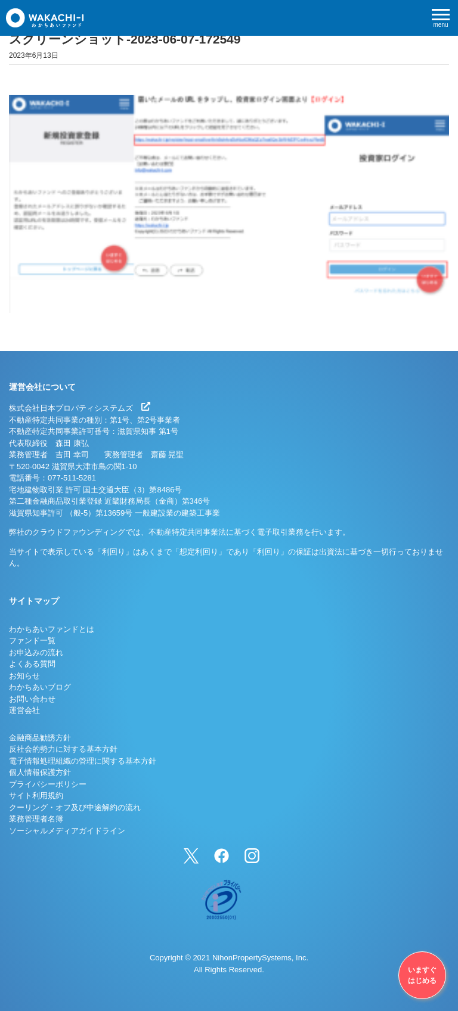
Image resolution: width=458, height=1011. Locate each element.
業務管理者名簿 (36, 818)
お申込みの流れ (36, 652)
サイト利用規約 (36, 795)
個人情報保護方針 (40, 772)
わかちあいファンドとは (51, 629)
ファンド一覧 (32, 640)
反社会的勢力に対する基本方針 (63, 749)
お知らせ (24, 675)
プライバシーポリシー (47, 784)
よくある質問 (32, 663)
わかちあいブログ (40, 687)
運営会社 (24, 710)
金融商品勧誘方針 (40, 737)
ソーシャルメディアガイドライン (67, 830)
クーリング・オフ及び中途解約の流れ (75, 807)
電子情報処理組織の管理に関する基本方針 (82, 760)
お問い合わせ (32, 698)
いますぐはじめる (422, 975)
